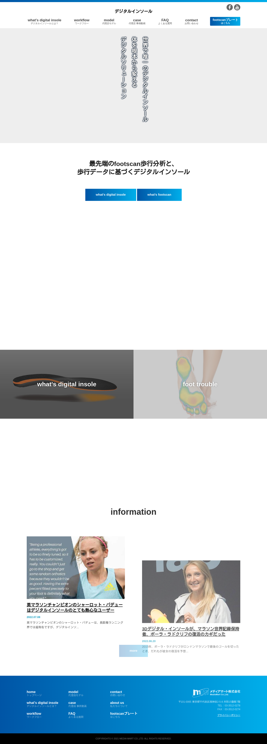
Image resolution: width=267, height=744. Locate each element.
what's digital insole (44, 21)
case (137, 21)
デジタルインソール (133, 11)
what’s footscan (159, 194)
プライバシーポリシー (228, 715)
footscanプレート (225, 21)
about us (128, 704)
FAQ (165, 21)
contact (191, 21)
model (109, 21)
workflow (81, 21)
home (44, 693)
